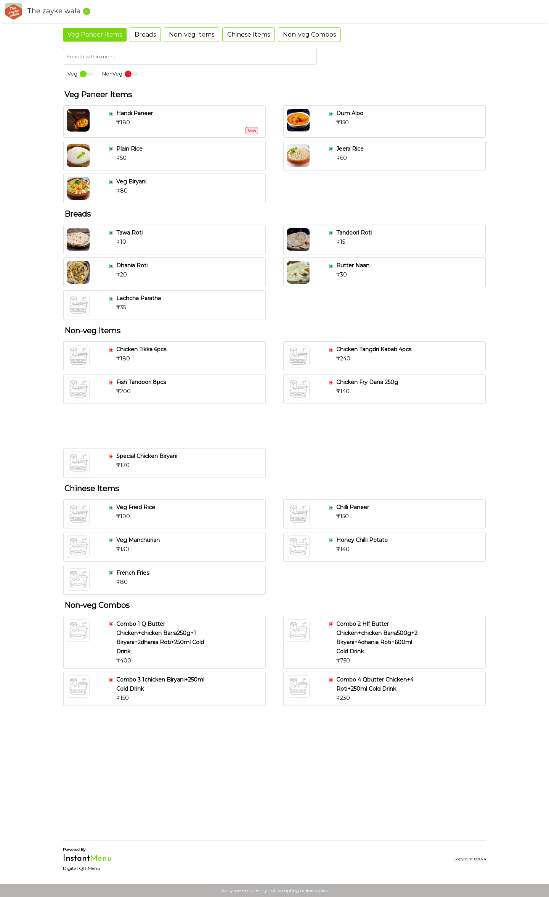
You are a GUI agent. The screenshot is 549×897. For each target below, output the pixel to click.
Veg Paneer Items (94, 34)
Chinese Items (248, 34)
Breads (145, 34)
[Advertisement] (277, 426)
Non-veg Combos (309, 34)
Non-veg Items (191, 34)
